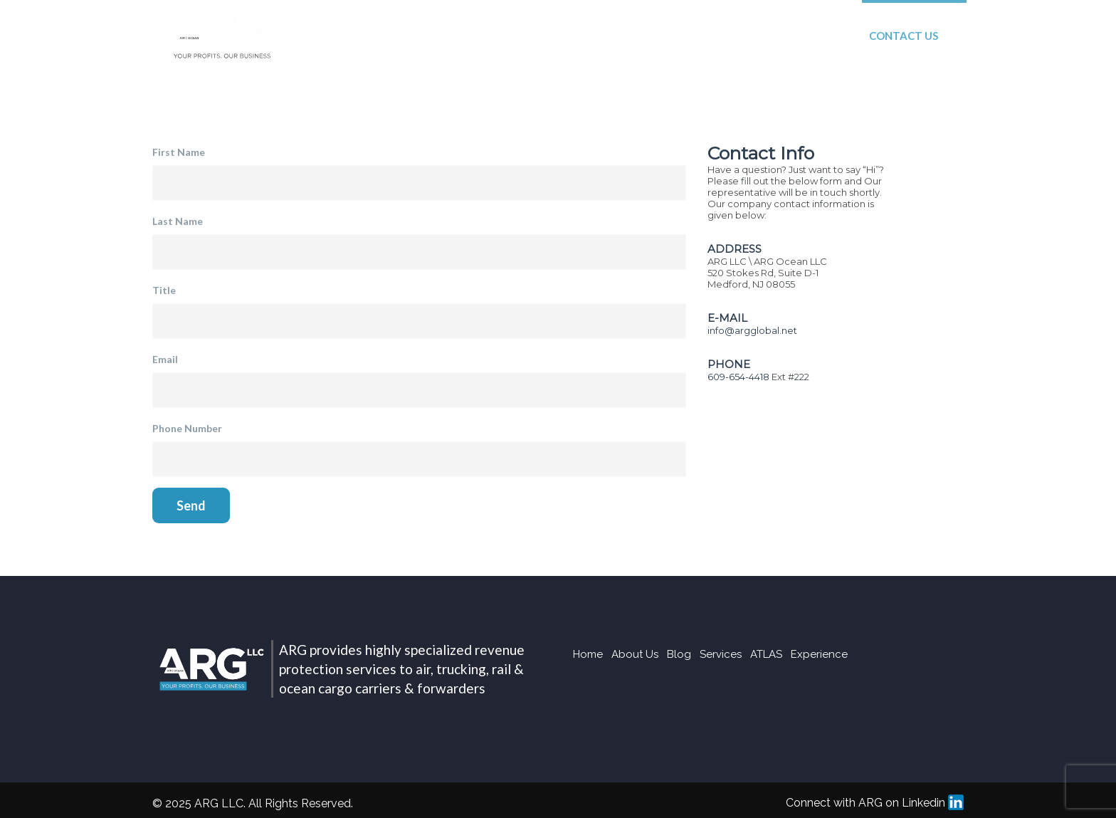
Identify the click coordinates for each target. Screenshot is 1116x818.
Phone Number (187, 428)
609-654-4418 (738, 376)
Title (164, 290)
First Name (178, 152)
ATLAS (766, 654)
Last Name (177, 221)
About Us (443, 35)
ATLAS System (695, 35)
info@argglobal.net (752, 330)
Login (990, 35)
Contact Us (903, 35)
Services (596, 35)
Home (364, 35)
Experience (801, 35)
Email (165, 359)
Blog (521, 35)
